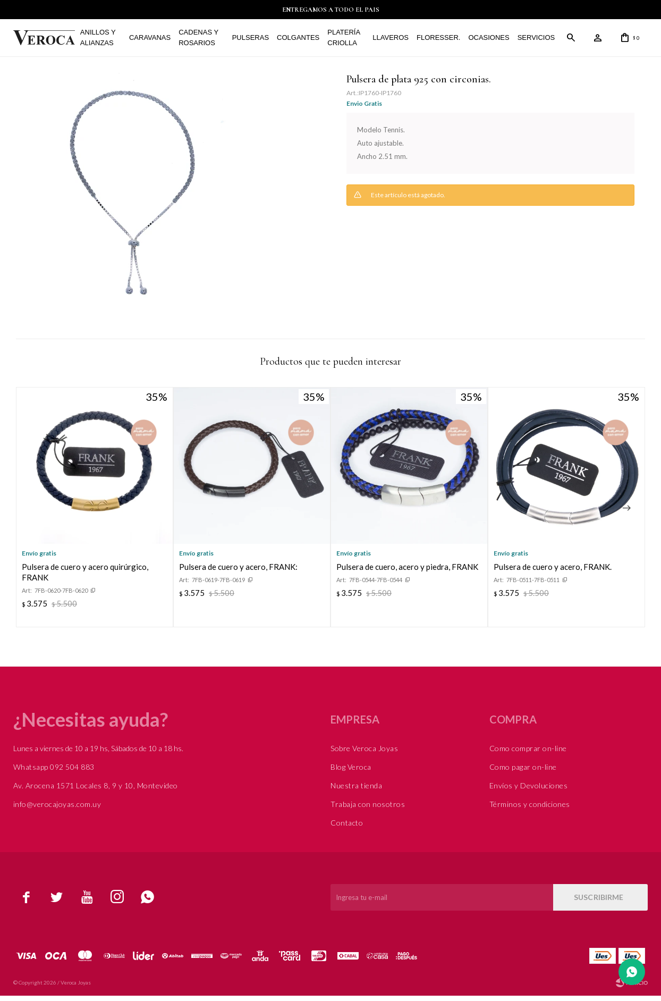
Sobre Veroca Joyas (364, 753)
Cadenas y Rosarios (197, 40)
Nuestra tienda (356, 790)
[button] (626, 513)
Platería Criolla (334, 40)
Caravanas (150, 40)
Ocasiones (474, 40)
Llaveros (377, 40)
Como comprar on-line (528, 753)
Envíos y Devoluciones (528, 790)
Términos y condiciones (529, 809)
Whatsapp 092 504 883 (54, 772)
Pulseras (241, 40)
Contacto (346, 827)
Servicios (522, 40)
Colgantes (289, 40)
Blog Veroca (350, 772)
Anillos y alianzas (104, 40)
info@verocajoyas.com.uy (57, 809)
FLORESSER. (424, 40)
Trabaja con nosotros (367, 809)
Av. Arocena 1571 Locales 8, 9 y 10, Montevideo (95, 790)
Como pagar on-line (523, 772)
